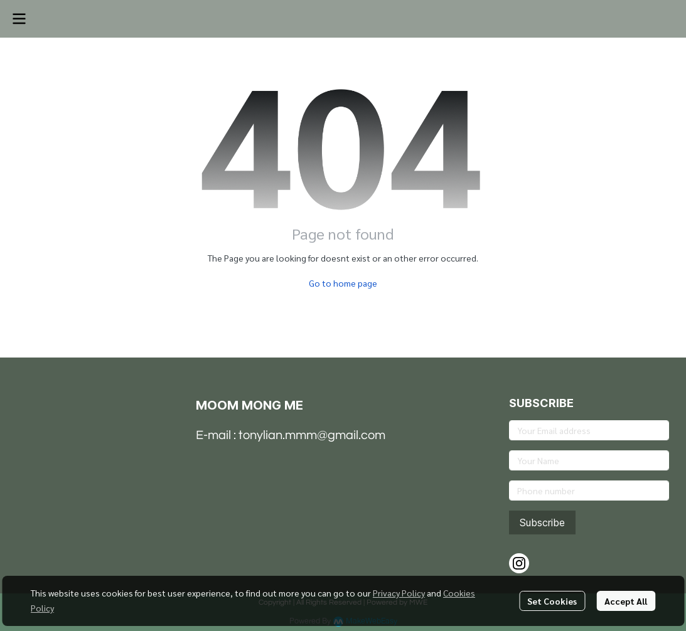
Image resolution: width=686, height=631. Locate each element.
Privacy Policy (399, 592)
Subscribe (542, 522)
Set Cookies (552, 601)
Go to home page (343, 283)
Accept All (625, 601)
